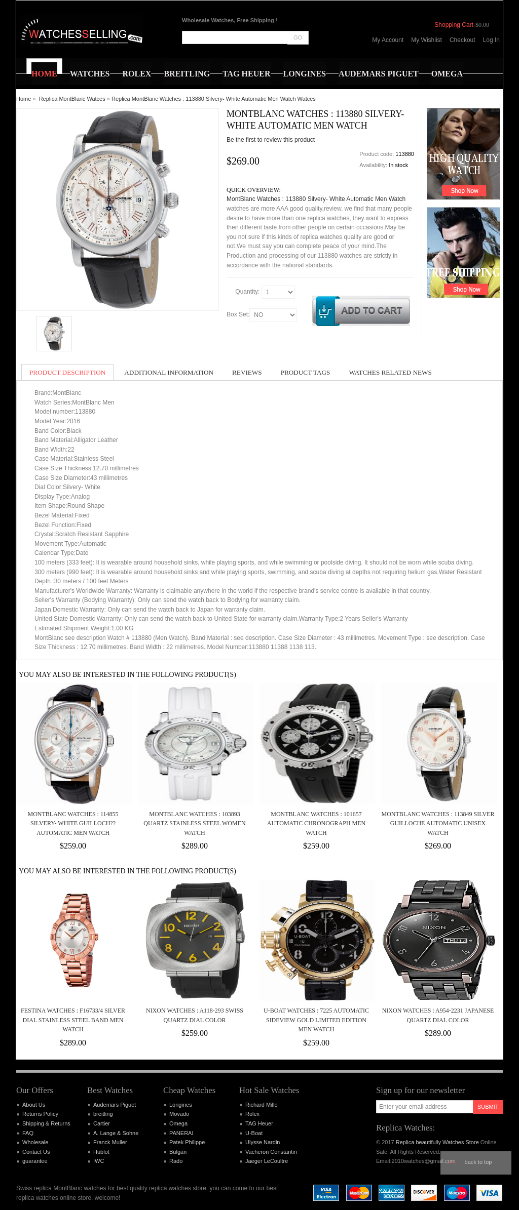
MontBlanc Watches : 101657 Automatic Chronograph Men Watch (316, 823)
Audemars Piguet (114, 1105)
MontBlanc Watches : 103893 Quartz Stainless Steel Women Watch (194, 823)
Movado (179, 1114)
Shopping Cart (453, 24)
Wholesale (35, 1142)
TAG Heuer (259, 1123)
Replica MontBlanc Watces (72, 99)
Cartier (101, 1123)
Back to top (478, 1162)
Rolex (252, 1114)
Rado (175, 1161)
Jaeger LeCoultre (266, 1161)
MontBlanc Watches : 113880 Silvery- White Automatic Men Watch (316, 199)
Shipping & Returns (46, 1123)
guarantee (35, 1161)
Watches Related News (390, 372)
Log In (491, 40)
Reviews (247, 372)
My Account (387, 40)
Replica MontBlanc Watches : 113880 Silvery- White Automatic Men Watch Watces (214, 99)
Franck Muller (110, 1142)
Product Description (67, 372)
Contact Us (36, 1152)
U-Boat (254, 1133)
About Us (33, 1105)
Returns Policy (40, 1114)
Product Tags (305, 372)
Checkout (462, 40)
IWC (98, 1161)
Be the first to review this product (271, 139)
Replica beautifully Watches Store (437, 1142)
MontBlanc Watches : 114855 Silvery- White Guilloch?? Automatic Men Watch (72, 823)
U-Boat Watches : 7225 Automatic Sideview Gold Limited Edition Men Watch (316, 1020)
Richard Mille (261, 1105)
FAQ (27, 1133)
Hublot (101, 1152)
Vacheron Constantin (271, 1152)
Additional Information (168, 372)
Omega (178, 1123)
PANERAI (181, 1133)
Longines (180, 1105)
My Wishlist (426, 40)
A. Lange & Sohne (115, 1133)
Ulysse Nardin (262, 1142)
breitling (103, 1114)
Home (23, 99)
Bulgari (178, 1152)
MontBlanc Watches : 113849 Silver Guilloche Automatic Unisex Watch (438, 823)
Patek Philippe (187, 1142)
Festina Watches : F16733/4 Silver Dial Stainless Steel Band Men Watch (73, 1020)
